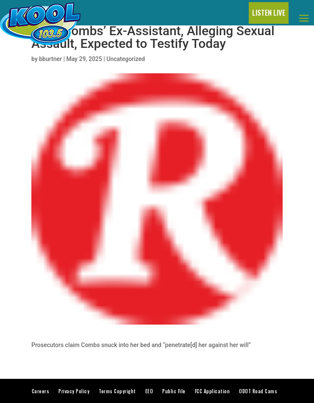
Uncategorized (125, 59)
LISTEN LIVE (268, 12)
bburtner (50, 59)
